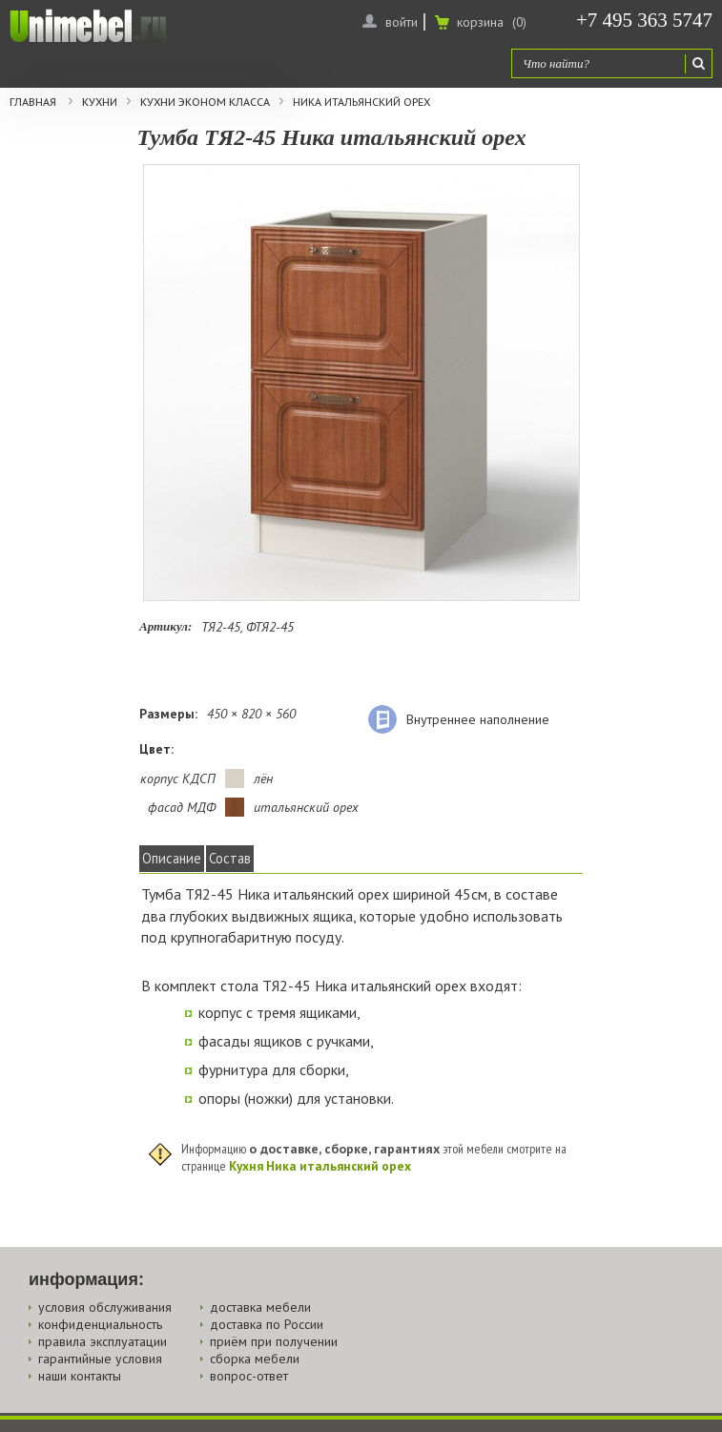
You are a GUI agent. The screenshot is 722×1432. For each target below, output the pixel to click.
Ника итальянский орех (361, 102)
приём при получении (274, 1341)
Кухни (99, 102)
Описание (171, 858)
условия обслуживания (105, 1307)
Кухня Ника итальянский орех (320, 1165)
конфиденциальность (100, 1324)
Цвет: (156, 749)
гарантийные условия (100, 1358)
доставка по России (266, 1324)
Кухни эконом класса (205, 102)
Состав (230, 858)
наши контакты (79, 1375)
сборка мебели (254, 1358)
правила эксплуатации (102, 1341)
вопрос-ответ (249, 1375)
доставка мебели (260, 1307)
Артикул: (165, 626)
